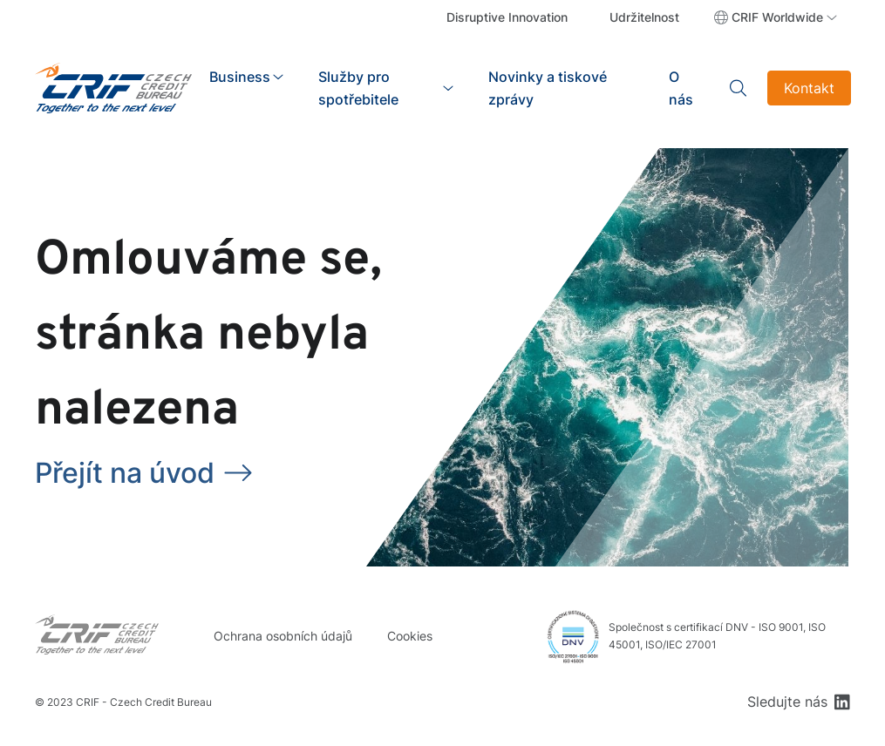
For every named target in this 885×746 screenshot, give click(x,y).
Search (739, 88)
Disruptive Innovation (507, 17)
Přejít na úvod (124, 473)
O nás (681, 88)
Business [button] (239, 76)
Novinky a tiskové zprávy (547, 88)
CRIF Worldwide (777, 17)
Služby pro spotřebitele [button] (358, 88)
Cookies (409, 635)
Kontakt (809, 88)
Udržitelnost (644, 17)
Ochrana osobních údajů (283, 635)
